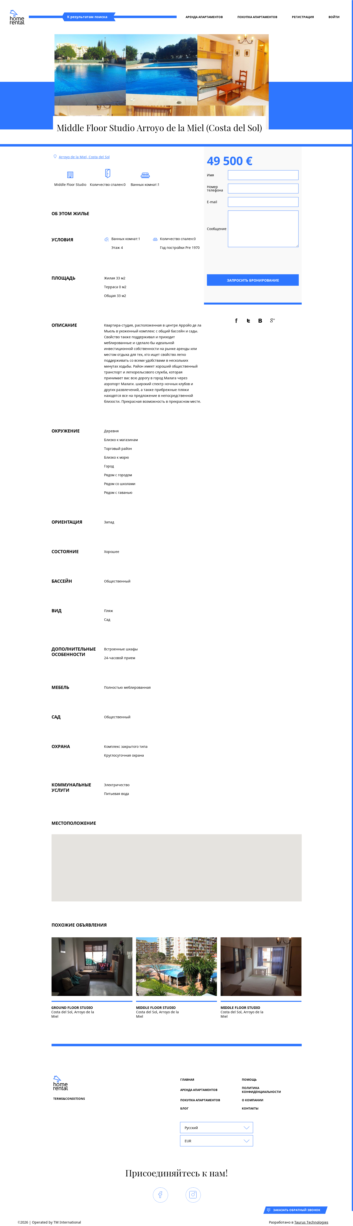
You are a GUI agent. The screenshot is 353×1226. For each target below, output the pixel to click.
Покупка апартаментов (257, 17)
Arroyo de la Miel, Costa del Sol (84, 157)
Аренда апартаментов (204, 17)
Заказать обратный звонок (296, 1210)
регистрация (303, 17)
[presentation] (262, 260)
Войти (334, 17)
